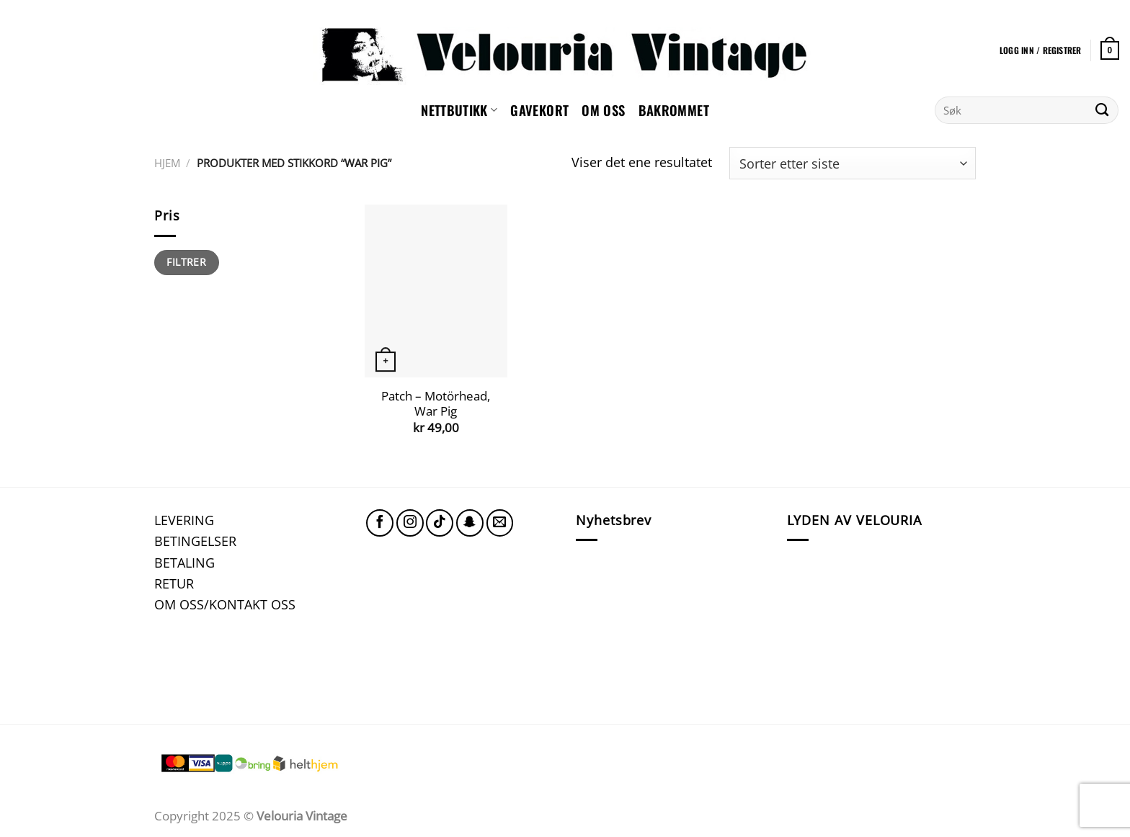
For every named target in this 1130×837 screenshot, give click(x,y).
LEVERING (184, 520)
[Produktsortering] (852, 163)
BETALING (184, 562)
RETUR (174, 583)
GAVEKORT (539, 110)
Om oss (603, 110)
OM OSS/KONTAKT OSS (224, 604)
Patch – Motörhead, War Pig (435, 403)
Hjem (167, 163)
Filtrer (186, 262)
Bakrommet (674, 110)
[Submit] (1102, 110)
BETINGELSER (195, 541)
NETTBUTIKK (459, 110)
